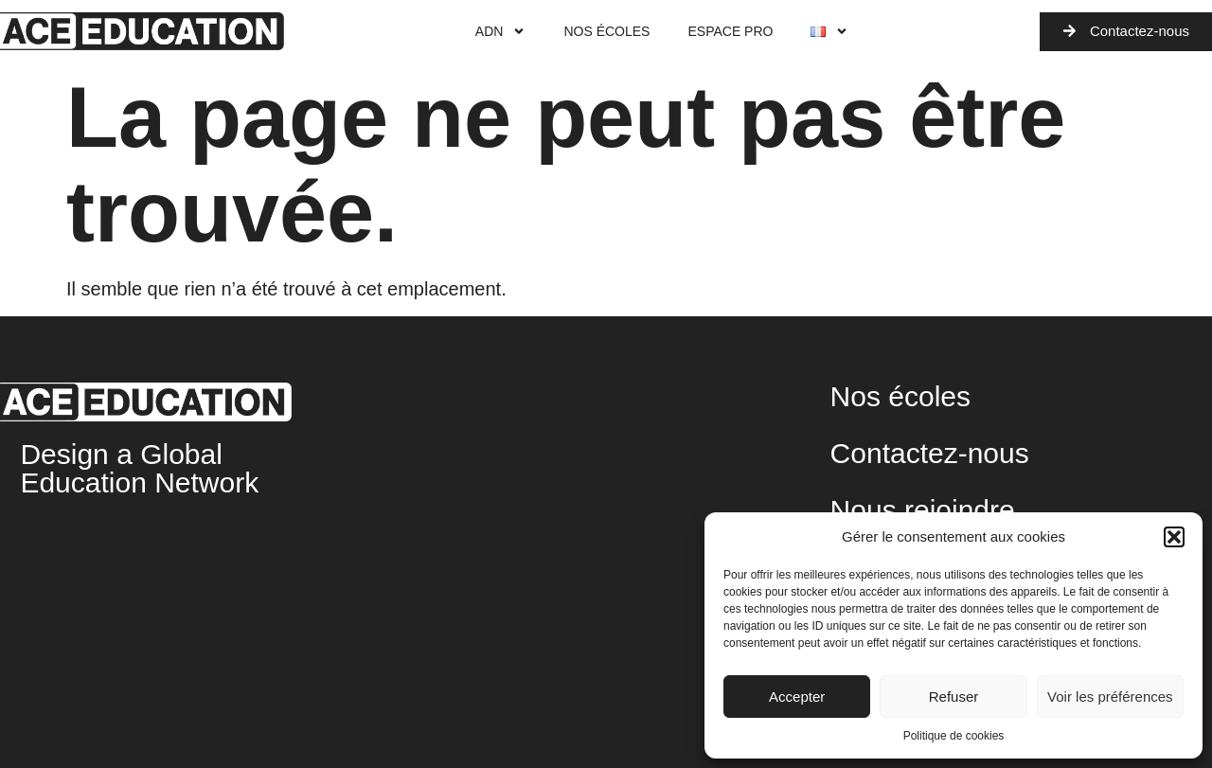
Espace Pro (730, 31)
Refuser (954, 696)
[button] (1174, 536)
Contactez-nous (929, 453)
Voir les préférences (1110, 696)
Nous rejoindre (922, 510)
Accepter (797, 696)
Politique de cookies (954, 735)
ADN (500, 31)
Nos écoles (606, 31)
